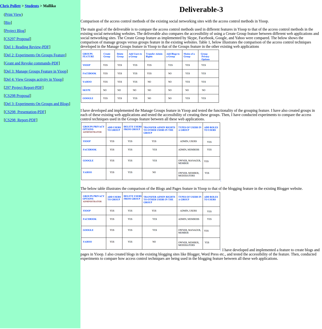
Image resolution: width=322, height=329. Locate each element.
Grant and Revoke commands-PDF (31, 63)
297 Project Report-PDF (23, 87)
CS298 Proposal (17, 96)
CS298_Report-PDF (20, 120)
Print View (13, 14)
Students (32, 6)
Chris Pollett (10, 6)
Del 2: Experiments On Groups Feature (35, 55)
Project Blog (14, 31)
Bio (8, 23)
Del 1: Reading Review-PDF (27, 47)
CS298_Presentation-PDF (24, 112)
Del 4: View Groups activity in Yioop (33, 79)
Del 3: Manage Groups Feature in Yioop (35, 71)
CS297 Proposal (17, 39)
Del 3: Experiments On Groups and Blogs (37, 104)
